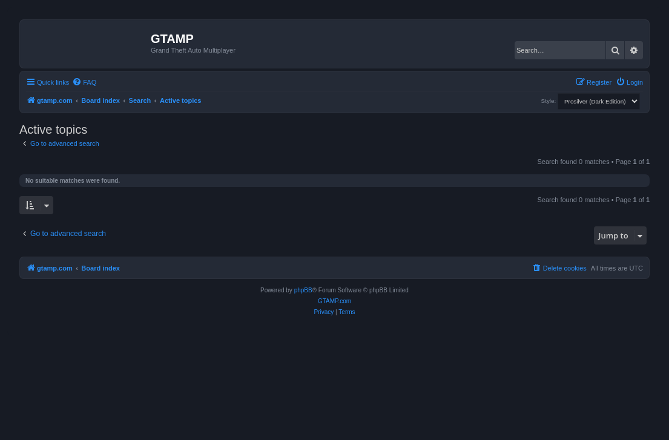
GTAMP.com (334, 301)
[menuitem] (84, 82)
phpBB (303, 290)
